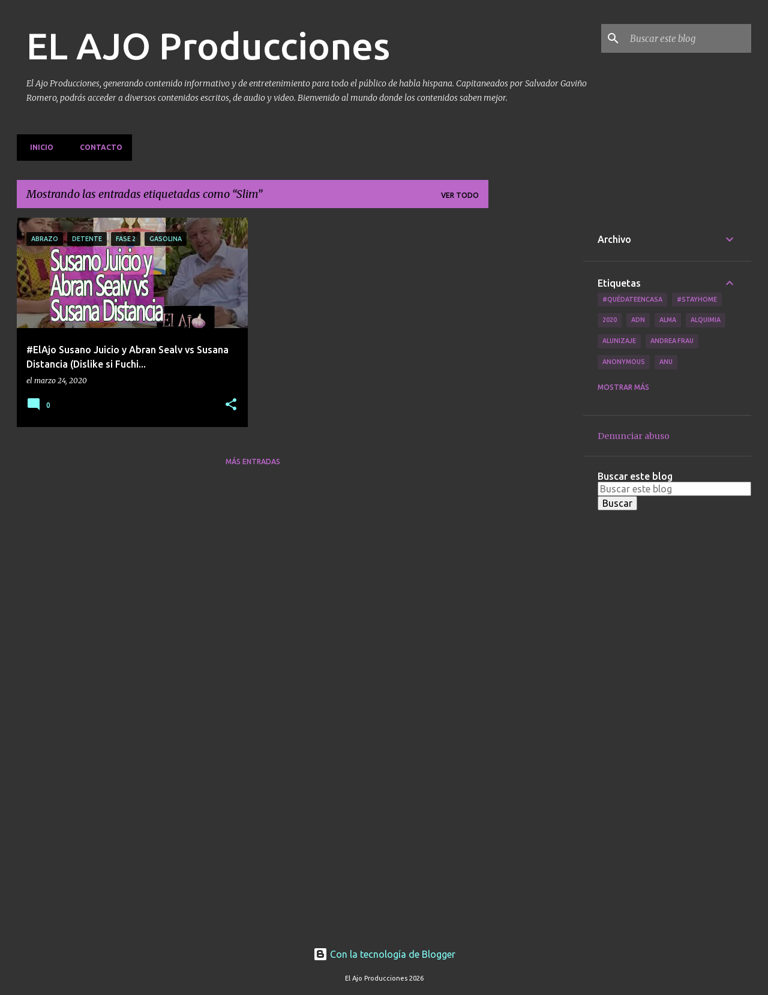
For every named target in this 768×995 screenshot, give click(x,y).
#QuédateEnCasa (632, 299)
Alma (667, 319)
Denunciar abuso (634, 436)
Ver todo (460, 195)
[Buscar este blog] (688, 38)
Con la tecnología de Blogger (384, 954)
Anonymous (623, 361)
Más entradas (253, 461)
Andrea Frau (672, 340)
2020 (609, 319)
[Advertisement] (535, 398)
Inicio (38, 147)
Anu (666, 361)
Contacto (97, 147)
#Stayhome (697, 299)
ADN (638, 319)
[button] (231, 405)
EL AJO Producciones (208, 46)
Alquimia (706, 319)
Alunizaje (619, 340)
